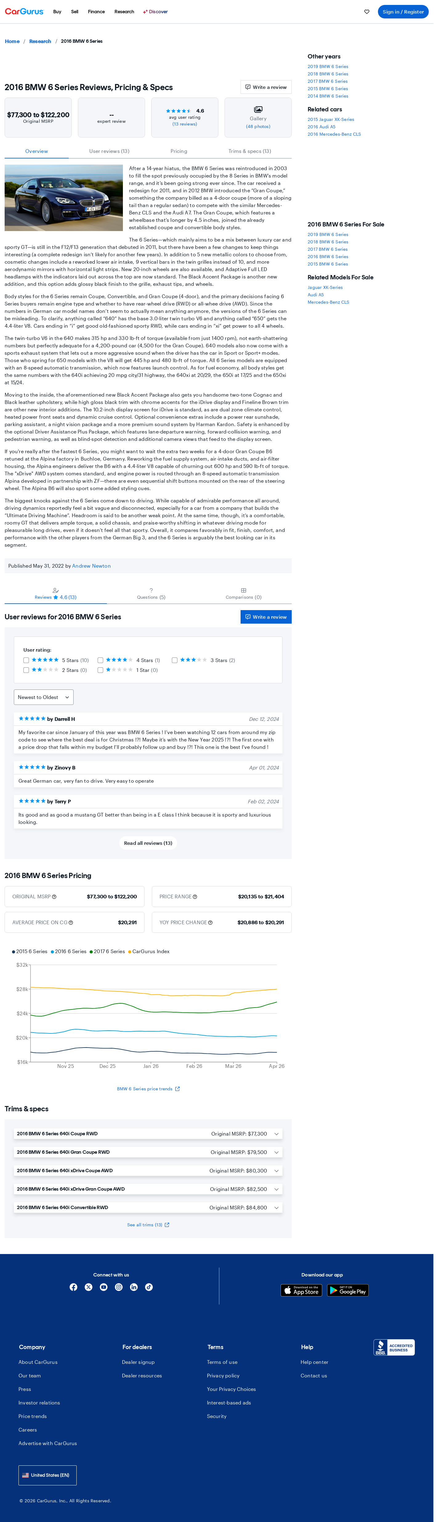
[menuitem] (57, 12)
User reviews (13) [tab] (109, 151)
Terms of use (222, 1362)
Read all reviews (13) (148, 843)
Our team (29, 1375)
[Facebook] (73, 1289)
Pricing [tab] (179, 151)
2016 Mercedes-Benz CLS (334, 134)
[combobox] (47, 1475)
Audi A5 (316, 294)
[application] (148, 1009)
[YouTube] (103, 1289)
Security (217, 1416)
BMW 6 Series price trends (148, 1088)
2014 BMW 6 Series (328, 95)
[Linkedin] (134, 1289)
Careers (27, 1429)
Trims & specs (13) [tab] (250, 151)
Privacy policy (223, 1375)
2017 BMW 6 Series (328, 81)
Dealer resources (142, 1375)
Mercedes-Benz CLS (328, 302)
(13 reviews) (184, 123)
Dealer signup (138, 1362)
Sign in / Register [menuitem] (403, 11)
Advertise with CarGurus (47, 1443)
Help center (314, 1362)
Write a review (266, 87)
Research (40, 41)
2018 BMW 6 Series (328, 73)
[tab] (56, 593)
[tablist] (148, 151)
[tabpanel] (148, 731)
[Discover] (156, 12)
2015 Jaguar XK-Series (331, 119)
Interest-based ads (229, 1402)
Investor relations (39, 1402)
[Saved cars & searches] (367, 11)
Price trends (32, 1416)
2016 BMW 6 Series (328, 256)
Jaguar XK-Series (325, 287)
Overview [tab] (36, 151)
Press (24, 1389)
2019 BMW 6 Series (328, 66)
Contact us (314, 1375)
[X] (88, 1289)
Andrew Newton (91, 566)
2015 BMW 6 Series (328, 88)
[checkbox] (26, 660)
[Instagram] (119, 1289)
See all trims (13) (148, 1224)
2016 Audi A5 (321, 126)
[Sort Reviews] (44, 697)
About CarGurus (38, 1362)
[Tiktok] (149, 1289)
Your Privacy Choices (231, 1389)
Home (12, 41)
